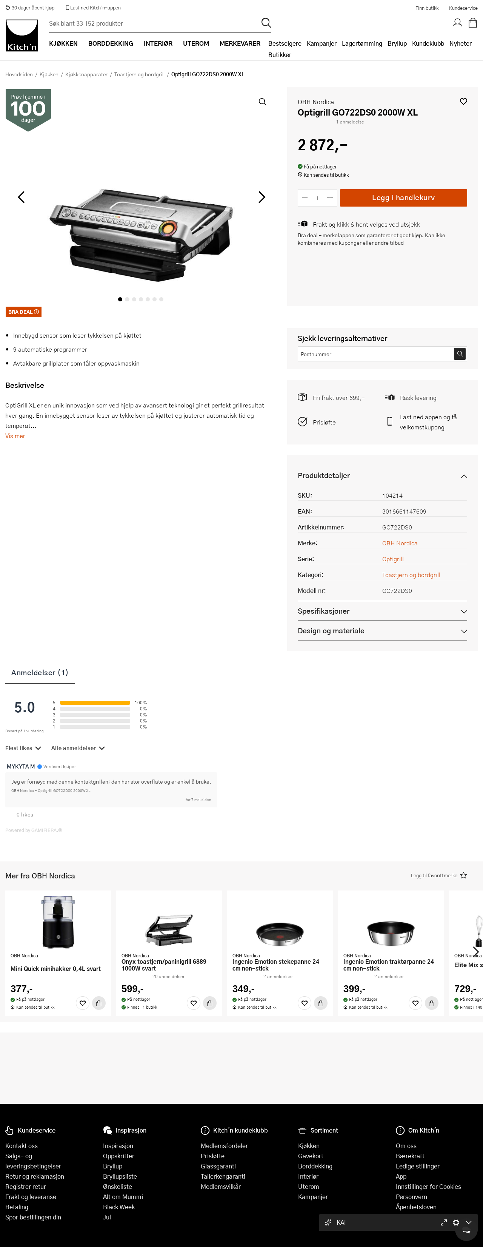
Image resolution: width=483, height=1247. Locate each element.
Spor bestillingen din (33, 1217)
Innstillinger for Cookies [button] (428, 1186)
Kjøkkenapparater (86, 74)
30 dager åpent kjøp (29, 7)
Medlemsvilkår (221, 1186)
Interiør (308, 1176)
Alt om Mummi (123, 1196)
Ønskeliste (117, 1186)
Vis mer (15, 435)
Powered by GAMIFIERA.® (33, 830)
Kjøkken (49, 74)
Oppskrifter (118, 1155)
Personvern (411, 1196)
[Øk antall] (330, 198)
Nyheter (460, 43)
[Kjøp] (99, 1003)
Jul (107, 1217)
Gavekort (310, 1155)
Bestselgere (284, 43)
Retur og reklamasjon (34, 1176)
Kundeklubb (428, 43)
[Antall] (317, 198)
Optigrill (393, 558)
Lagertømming (362, 43)
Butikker (279, 54)
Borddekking (315, 1166)
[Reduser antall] (305, 198)
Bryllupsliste (120, 1176)
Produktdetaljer (324, 475)
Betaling (16, 1206)
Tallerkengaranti (223, 1176)
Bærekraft (410, 1155)
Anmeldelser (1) (40, 672)
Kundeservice (463, 8)
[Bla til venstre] (21, 197)
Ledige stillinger (418, 1166)
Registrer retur (25, 1186)
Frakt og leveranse (30, 1196)
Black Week (119, 1206)
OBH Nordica (316, 101)
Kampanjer (322, 43)
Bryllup (397, 43)
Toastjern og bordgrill (139, 74)
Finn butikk (426, 8)
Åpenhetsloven (416, 1206)
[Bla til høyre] (261, 197)
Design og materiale (331, 630)
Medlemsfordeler (224, 1145)
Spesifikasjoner (323, 610)
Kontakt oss (21, 1145)
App (401, 1176)
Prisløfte (324, 422)
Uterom (308, 1186)
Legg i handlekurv (403, 197)
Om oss (406, 1145)
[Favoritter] (82, 1003)
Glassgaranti (218, 1166)
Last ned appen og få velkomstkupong (428, 421)
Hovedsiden (19, 74)
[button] (463, 101)
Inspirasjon (118, 1145)
